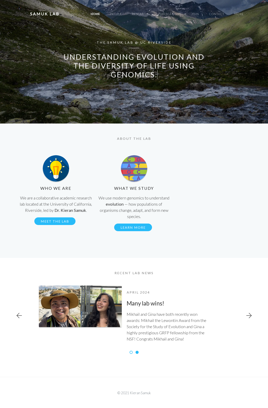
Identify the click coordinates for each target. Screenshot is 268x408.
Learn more (133, 227)
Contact (216, 14)
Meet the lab (55, 221)
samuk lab (44, 13)
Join (195, 14)
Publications (169, 14)
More (239, 14)
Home (95, 14)
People (116, 14)
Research (140, 14)
